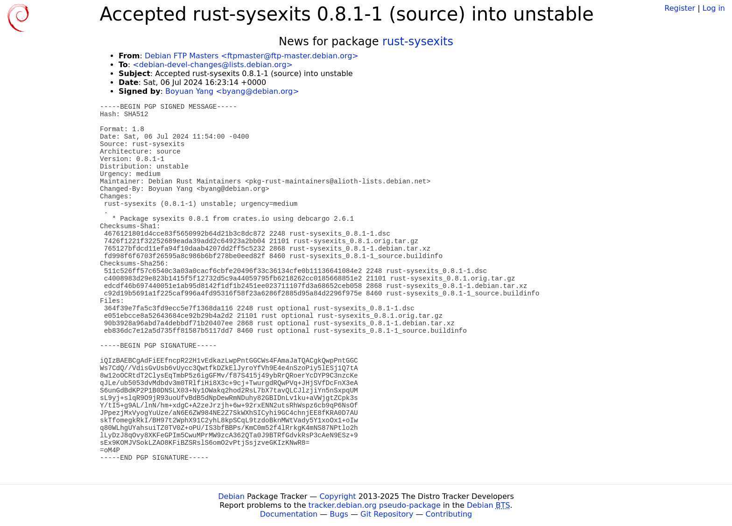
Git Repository (386, 514)
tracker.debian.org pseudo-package (375, 505)
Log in (714, 8)
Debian (231, 496)
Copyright (337, 496)
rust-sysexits (417, 41)
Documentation (288, 514)
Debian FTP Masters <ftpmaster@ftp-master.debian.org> (252, 55)
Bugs (339, 514)
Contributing (449, 514)
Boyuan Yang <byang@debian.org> (232, 91)
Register (679, 8)
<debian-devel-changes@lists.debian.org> (213, 64)
